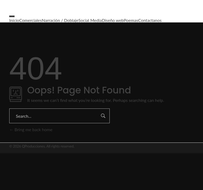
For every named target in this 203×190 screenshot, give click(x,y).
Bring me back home (30, 129)
